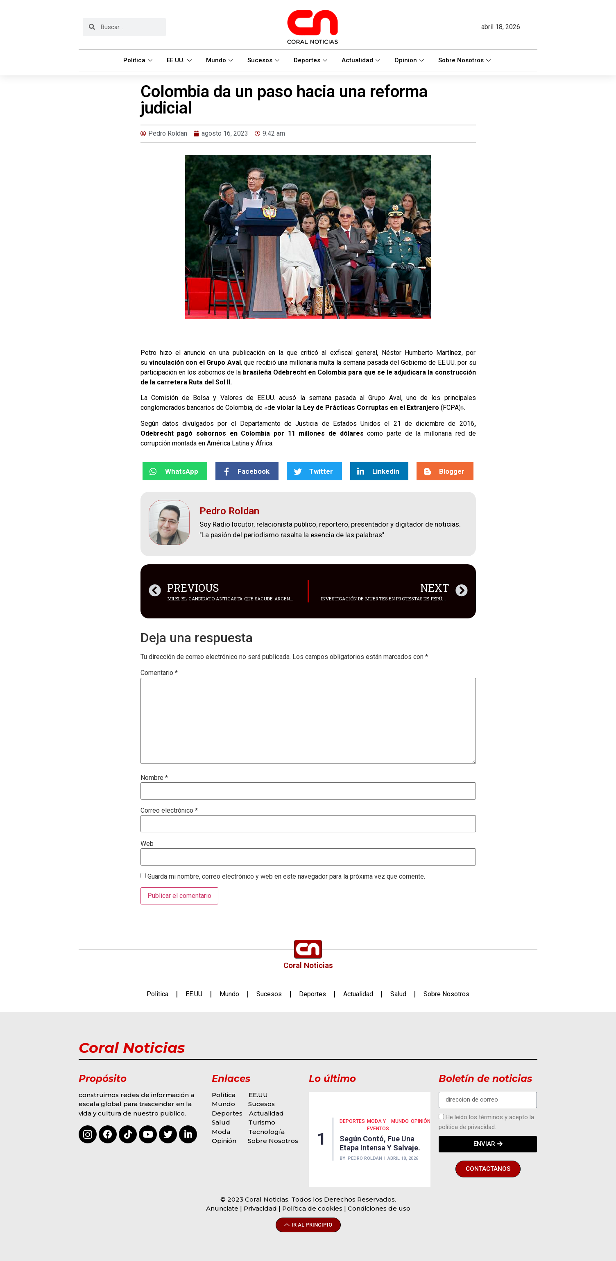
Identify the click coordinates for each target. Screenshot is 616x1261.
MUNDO (400, 1121)
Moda (221, 1132)
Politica (138, 60)
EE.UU (194, 994)
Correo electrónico (169, 810)
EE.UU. (180, 60)
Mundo (220, 60)
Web (147, 844)
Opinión (225, 1141)
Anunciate (222, 1208)
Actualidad (362, 60)
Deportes (311, 60)
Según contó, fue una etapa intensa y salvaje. (380, 1143)
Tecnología (266, 1132)
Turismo (261, 1122)
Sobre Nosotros (465, 60)
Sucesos (264, 60)
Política (224, 1095)
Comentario (159, 673)
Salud (398, 994)
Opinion (410, 60)
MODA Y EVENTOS (378, 1124)
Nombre (154, 778)
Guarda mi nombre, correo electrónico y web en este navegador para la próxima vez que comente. (286, 876)
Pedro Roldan (365, 1158)
